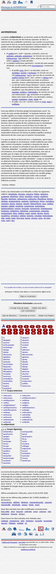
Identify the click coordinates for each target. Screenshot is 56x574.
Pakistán (12, 523)
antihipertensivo (10, 407)
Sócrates (21, 194)
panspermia (35, 208)
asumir (25, 451)
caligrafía (28, 511)
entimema (32, 199)
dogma (50, 199)
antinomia (7, 417)
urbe (22, 521)
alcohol (25, 364)
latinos (46, 77)
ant (19, 58)
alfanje (25, 366)
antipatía (18, 56)
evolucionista (6, 213)
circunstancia (37, 65)
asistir (36, 99)
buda (13, 218)
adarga (6, 350)
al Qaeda (7, 374)
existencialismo (7, 208)
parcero (4, 523)
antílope (6, 412)
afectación (7, 354)
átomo (12, 203)
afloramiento (27, 354)
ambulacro (26, 376)
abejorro (25, 338)
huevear (14, 514)
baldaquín (5, 514)
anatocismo (27, 381)
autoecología (8, 458)
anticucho (26, 395)
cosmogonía (29, 206)
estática (23, 92)
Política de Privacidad (9, 542)
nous (44, 203)
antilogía (9, 56)
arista (24, 441)
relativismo (14, 211)
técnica (40, 213)
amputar (25, 378)
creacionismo (34, 211)
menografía (5, 504)
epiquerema (22, 199)
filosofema (41, 199)
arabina (6, 439)
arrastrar (25, 443)
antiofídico (26, 417)
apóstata (15, 92)
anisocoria (26, 386)
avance (25, 458)
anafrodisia (7, 381)
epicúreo (29, 194)
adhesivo (25, 350)
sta (28, 94)
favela (31, 504)
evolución (45, 211)
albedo (25, 362)
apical (24, 434)
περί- (22, 70)
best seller (5, 511)
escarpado (48, 521)
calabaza (4, 521)
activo (24, 347)
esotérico (44, 196)
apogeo (6, 436)
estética (21, 213)
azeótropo (26, 460)
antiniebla (26, 415)
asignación (26, 448)
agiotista (6, 357)
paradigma (5, 215)
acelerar (25, 342)
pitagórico (14, 196)
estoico (36, 196)
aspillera (6, 451)
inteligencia (34, 201)
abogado (6, 340)
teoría (46, 213)
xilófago (16, 502)
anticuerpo (7, 398)
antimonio (7, 415)
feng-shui (20, 218)
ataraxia (4, 206)
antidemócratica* (29, 398)
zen (13, 220)
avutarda (7, 460)
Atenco (6, 453)
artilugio (25, 446)
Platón (36, 194)
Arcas (24, 439)
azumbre (6, 463)
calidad (11, 206)
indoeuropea (11, 58)
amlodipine (8, 378)
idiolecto (24, 502)
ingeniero (29, 521)
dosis (49, 101)
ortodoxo (38, 215)
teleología (24, 211)
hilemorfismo (35, 203)
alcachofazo (8, 364)
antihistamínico (28, 407)
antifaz (6, 403)
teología (30, 215)
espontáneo (40, 206)
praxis (27, 213)
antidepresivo (8, 400)
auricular (25, 456)
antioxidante (8, 419)
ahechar (6, 359)
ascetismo (7, 448)
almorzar (25, 371)
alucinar (25, 374)
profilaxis (15, 104)
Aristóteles (12, 194)
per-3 (29, 75)
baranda (19, 511)
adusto (25, 352)
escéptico (29, 196)
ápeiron (19, 203)
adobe (5, 352)
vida (2, 218)
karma (27, 218)
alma (13, 511)
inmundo (25, 208)
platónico (44, 194)
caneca (24, 504)
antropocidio (27, 431)
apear (35, 511)
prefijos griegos (18, 77)
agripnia (25, 357)
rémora (22, 514)
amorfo (26, 203)
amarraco (7, 376)
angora (6, 386)
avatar (7, 218)
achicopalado (8, 345)
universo (42, 511)
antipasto (7, 422)
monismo (5, 203)
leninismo (5, 211)
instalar (15, 99)
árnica (5, 443)
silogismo (12, 199)
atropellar (7, 456)
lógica (42, 201)
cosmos (18, 208)
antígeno (25, 403)
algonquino (7, 369)
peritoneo (32, 73)
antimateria (27, 412)
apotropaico (27, 436)
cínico (21, 196)
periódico (16, 73)
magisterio (23, 99)
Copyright (21, 542)
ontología (19, 206)
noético (50, 203)
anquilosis (7, 388)
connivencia (14, 521)
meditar (20, 523)
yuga (8, 220)
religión (23, 215)
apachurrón (8, 434)
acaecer (6, 342)
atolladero (26, 453)
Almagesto (7, 371)
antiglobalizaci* (9, 405)
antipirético (8, 431)
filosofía (4, 199)
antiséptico (27, 56)
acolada (25, 345)
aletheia (4, 201)
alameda (6, 362)
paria (40, 218)
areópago (7, 441)
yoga (3, 220)
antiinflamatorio (9, 410)
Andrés (6, 383)
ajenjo (24, 359)
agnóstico (15, 215)
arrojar (6, 446)
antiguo (16, 61)
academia (5, 196)
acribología (7, 347)
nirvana (34, 218)
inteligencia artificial (28, 549)
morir (37, 504)
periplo (23, 73)
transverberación (36, 502)
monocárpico (6, 502)
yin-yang (46, 218)
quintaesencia (46, 208)
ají (26, 523)
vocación (38, 521)
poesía (33, 213)
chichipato (16, 504)
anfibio (25, 383)
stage (30, 99)
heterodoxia (48, 215)
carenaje (48, 502)
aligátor (25, 369)
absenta (25, 340)
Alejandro (7, 366)
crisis (44, 101)
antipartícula (27, 419)
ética (15, 213)
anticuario (7, 395)
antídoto (25, 400)
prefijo (11, 53)
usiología (24, 201)
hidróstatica (33, 92)
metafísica (50, 201)
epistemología (14, 201)
